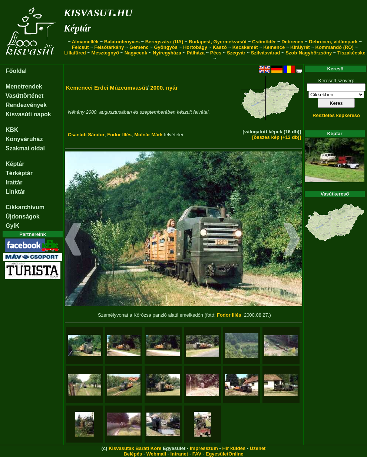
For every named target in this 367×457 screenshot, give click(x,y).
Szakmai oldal (25, 148)
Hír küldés (233, 448)
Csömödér (264, 41)
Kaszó (220, 47)
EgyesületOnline (225, 454)
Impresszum (204, 448)
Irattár (14, 182)
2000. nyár (164, 87)
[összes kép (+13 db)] (276, 137)
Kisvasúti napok (28, 114)
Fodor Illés (119, 134)
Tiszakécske (351, 53)
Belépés (132, 454)
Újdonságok (23, 216)
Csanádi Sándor (86, 134)
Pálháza (196, 53)
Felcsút (80, 47)
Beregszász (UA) (164, 41)
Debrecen (292, 41)
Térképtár (19, 173)
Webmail (156, 454)
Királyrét (300, 47)
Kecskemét (245, 47)
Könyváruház (24, 139)
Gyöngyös (166, 47)
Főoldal (16, 71)
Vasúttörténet (24, 96)
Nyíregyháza (167, 53)
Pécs (215, 53)
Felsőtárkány (109, 47)
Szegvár (236, 53)
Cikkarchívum (25, 207)
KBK (12, 130)
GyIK (12, 226)
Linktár (15, 192)
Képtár (77, 28)
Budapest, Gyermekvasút (218, 41)
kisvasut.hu (98, 11)
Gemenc (138, 47)
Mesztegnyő (105, 53)
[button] (73, 240)
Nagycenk (136, 53)
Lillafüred (75, 53)
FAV (196, 454)
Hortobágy (195, 47)
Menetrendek (24, 86)
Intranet (179, 454)
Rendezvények (26, 105)
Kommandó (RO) (334, 47)
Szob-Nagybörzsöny (308, 53)
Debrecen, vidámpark (333, 41)
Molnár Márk (148, 134)
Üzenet (258, 448)
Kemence (274, 47)
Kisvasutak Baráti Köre (135, 448)
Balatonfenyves (122, 41)
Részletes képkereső (336, 115)
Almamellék (85, 41)
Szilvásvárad (265, 53)
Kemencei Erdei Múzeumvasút (106, 87)
